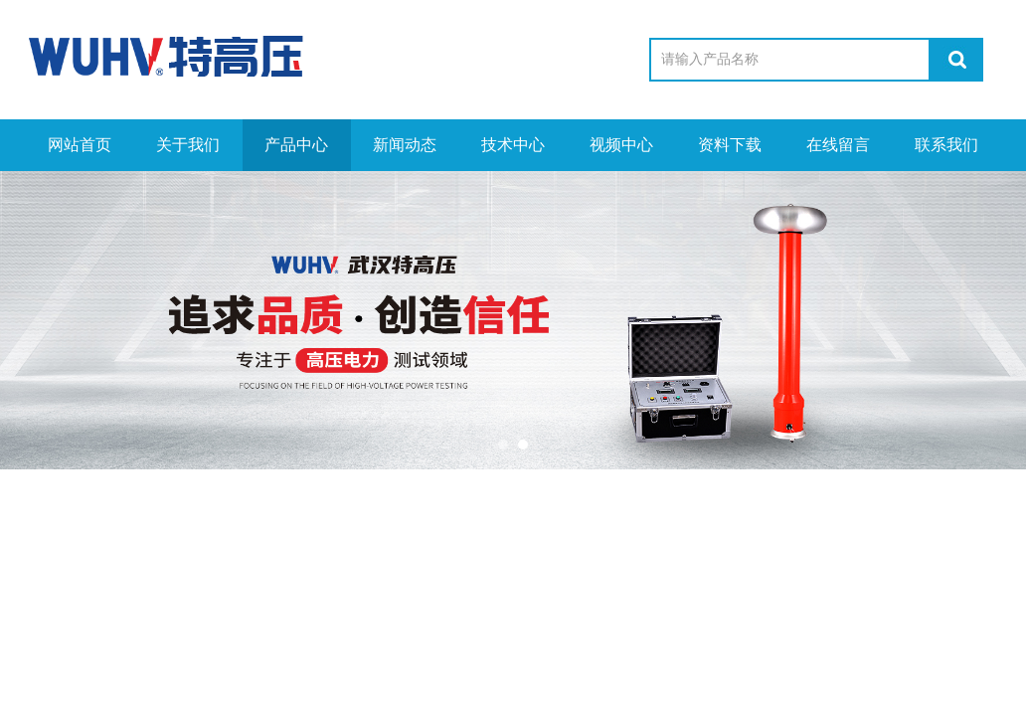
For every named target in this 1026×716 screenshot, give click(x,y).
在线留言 (838, 144)
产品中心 (296, 144)
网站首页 (79, 144)
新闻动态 (404, 144)
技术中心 (513, 144)
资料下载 (730, 144)
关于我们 (188, 144)
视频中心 (621, 144)
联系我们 (946, 144)
